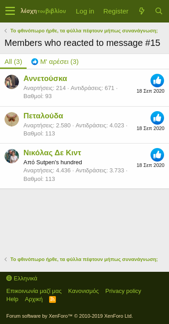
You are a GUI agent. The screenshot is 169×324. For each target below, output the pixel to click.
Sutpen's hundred (59, 162)
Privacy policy (123, 291)
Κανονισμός (83, 291)
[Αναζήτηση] (158, 11)
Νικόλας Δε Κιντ (52, 152)
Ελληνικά (21, 278)
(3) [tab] (13, 61)
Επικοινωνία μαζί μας (34, 291)
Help (12, 299)
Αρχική (34, 299)
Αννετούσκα (45, 78)
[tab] (55, 61)
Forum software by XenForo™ (69, 316)
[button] (10, 11)
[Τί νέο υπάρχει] (141, 11)
